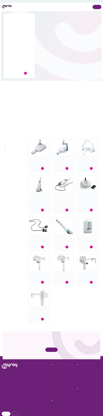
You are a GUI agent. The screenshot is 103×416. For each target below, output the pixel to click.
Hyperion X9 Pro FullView (60, 412)
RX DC (55, 379)
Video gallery (82, 400)
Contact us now (51, 353)
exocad (81, 382)
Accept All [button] (72, 13)
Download (5, 405)
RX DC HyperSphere (59, 373)
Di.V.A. (80, 379)
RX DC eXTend (57, 376)
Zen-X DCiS (56, 385)
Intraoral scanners (11, 149)
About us (5, 402)
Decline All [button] (80, 13)
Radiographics (10, 142)
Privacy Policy (73, 5)
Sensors (8, 144)
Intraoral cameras (11, 146)
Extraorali (9, 151)
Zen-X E (55, 388)
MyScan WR (56, 394)
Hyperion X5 (56, 415)
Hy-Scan (55, 382)
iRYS (80, 376)
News (4, 409)
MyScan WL (56, 391)
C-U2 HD (56, 397)
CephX (80, 385)
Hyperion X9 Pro (57, 409)
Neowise (81, 373)
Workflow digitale (83, 397)
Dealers (4, 412)
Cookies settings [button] (64, 13)
